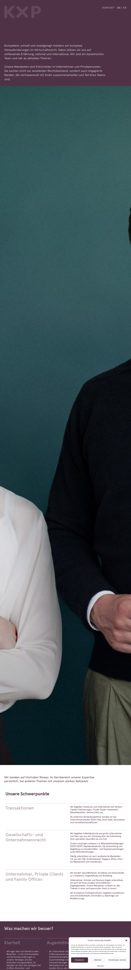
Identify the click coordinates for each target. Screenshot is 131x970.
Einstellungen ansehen (117, 960)
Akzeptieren (79, 960)
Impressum (100, 966)
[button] (126, 940)
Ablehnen (97, 960)
